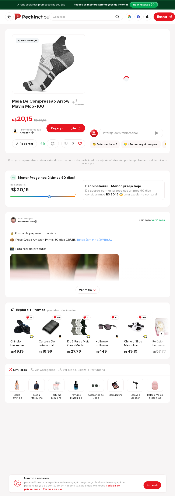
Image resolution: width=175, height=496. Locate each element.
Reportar (24, 144)
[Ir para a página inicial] (31, 17)
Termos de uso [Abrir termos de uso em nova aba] (53, 489)
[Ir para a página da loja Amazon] (29, 131)
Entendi (152, 485)
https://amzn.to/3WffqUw (94, 240)
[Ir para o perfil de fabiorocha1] (23, 220)
